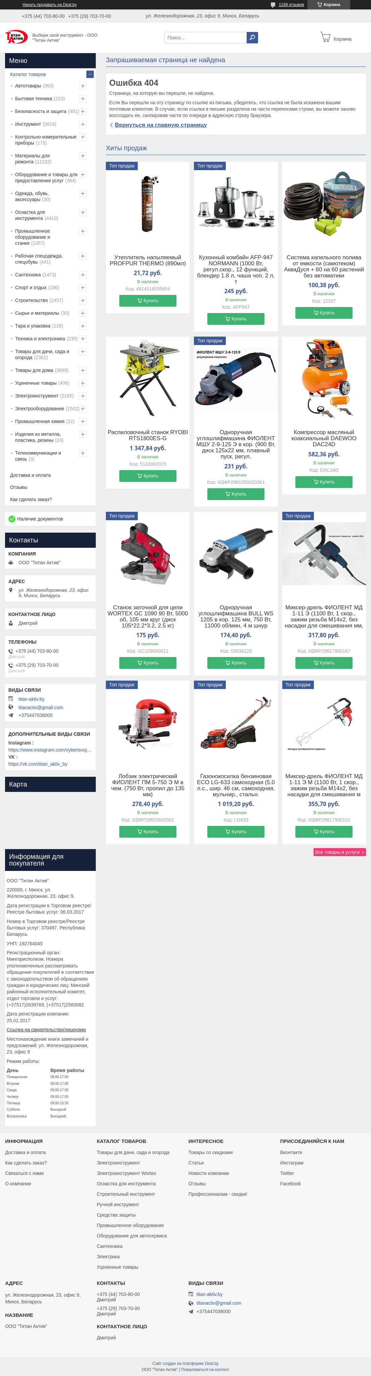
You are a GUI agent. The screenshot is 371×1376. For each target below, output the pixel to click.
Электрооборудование (39, 408)
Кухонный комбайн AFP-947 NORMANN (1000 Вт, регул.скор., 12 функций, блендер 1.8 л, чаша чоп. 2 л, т (236, 270)
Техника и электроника (40, 338)
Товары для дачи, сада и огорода (42, 354)
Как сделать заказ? (31, 499)
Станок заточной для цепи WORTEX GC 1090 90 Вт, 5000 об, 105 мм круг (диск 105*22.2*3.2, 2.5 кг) (148, 617)
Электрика (108, 1256)
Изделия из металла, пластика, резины (38, 437)
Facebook (290, 1183)
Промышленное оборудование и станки (32, 237)
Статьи (196, 1162)
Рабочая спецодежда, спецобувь (39, 259)
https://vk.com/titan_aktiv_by (38, 764)
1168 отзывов (291, 4)
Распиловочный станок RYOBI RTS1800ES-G (148, 435)
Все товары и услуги (337, 852)
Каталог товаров (28, 74)
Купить (150, 300)
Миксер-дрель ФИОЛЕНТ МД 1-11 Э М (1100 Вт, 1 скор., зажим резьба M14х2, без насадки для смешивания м (324, 785)
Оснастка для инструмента (30, 215)
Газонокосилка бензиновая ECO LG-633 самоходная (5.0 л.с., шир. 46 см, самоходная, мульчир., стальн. (236, 785)
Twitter (287, 1173)
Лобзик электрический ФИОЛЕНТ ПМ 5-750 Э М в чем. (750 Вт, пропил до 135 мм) (147, 785)
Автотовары (28, 85)
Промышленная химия (40, 421)
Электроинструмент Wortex (126, 1173)
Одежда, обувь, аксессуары (32, 196)
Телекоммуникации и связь (38, 456)
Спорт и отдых (31, 287)
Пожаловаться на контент (205, 1369)
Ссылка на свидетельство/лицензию (46, 1029)
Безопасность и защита (41, 111)
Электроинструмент (36, 395)
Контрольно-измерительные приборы (46, 140)
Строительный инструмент (126, 1194)
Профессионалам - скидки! (218, 1194)
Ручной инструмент (118, 1204)
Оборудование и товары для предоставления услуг (46, 177)
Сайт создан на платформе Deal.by (186, 1363)
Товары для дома (34, 370)
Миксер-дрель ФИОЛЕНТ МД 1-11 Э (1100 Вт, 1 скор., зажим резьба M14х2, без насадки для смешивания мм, (324, 617)
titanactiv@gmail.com (40, 707)
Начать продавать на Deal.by (50, 4)
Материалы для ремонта (32, 158)
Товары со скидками (211, 1152)
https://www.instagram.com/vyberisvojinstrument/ (50, 750)
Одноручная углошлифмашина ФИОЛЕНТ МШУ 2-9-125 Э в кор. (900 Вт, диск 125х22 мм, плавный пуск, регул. (235, 444)
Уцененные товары (36, 383)
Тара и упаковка (32, 326)
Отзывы (18, 487)
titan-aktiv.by (31, 699)
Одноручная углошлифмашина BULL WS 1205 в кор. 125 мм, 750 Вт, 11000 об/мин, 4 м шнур (236, 617)
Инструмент (28, 124)
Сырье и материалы (37, 313)
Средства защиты (116, 1215)
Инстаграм (291, 1162)
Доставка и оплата (30, 475)
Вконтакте (291, 1152)
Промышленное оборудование (130, 1225)
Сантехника (28, 274)
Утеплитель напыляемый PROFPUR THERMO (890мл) (148, 261)
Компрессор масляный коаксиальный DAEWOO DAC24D (324, 438)
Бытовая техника (33, 98)
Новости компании (209, 1173)
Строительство (31, 300)
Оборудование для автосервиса (132, 1235)
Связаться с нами (24, 1173)
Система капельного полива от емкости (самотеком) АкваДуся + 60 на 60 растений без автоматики (324, 267)
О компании (18, 1183)
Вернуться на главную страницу (161, 125)
